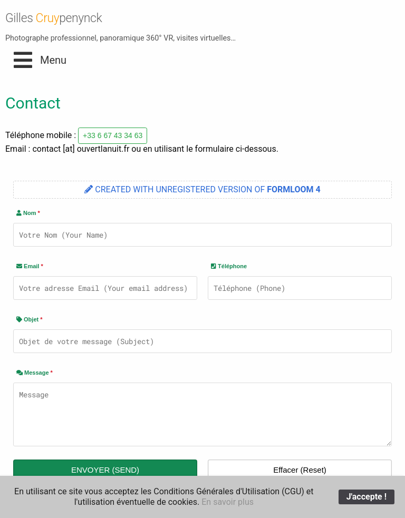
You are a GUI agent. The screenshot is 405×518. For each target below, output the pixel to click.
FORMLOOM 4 (293, 189)
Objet (29, 319)
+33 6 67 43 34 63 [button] (112, 135)
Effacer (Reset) (299, 469)
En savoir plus (227, 502)
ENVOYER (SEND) (105, 469)
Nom (28, 213)
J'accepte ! (366, 497)
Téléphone (229, 266)
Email (29, 266)
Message (34, 372)
